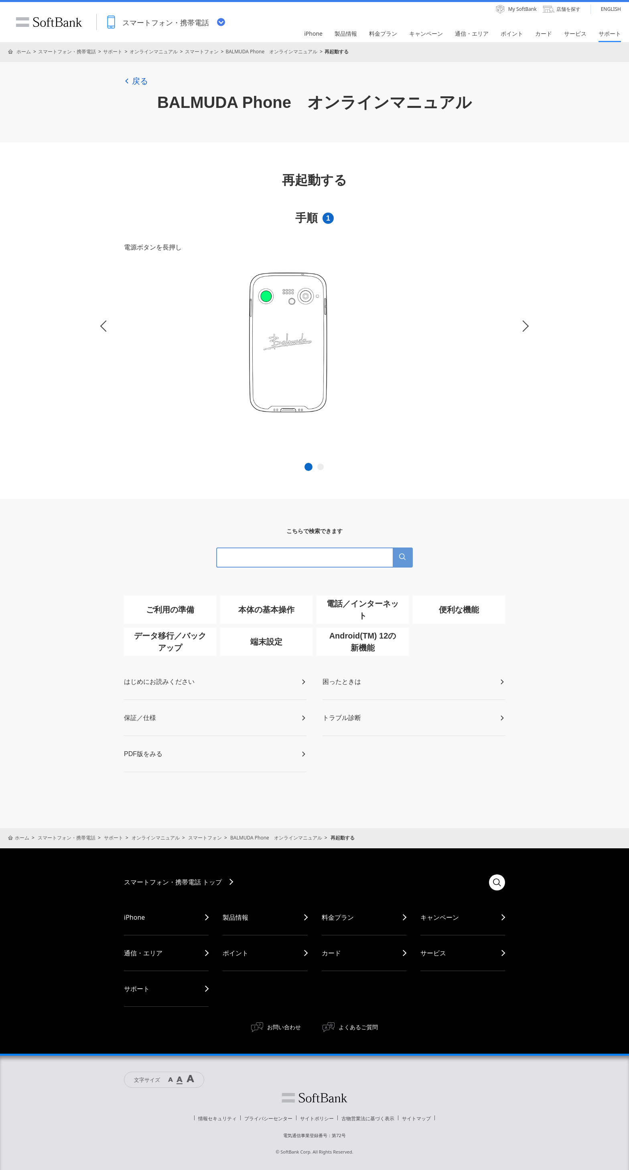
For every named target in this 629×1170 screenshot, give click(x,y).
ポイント (235, 953)
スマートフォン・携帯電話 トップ (173, 882)
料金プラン (338, 917)
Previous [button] (106, 326)
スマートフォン (202, 51)
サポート (112, 51)
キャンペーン (439, 917)
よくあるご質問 (358, 1027)
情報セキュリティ (217, 1118)
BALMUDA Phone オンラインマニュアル (271, 51)
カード (331, 953)
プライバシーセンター (268, 1118)
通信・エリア (143, 953)
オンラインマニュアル (154, 51)
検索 (497, 882)
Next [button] (523, 326)
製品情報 (235, 917)
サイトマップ (416, 1118)
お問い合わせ (284, 1027)
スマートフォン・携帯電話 (67, 51)
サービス (433, 953)
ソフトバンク (314, 1097)
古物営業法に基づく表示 (367, 1118)
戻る (136, 81)
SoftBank (49, 22)
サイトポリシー (317, 1118)
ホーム (23, 51)
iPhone (134, 917)
